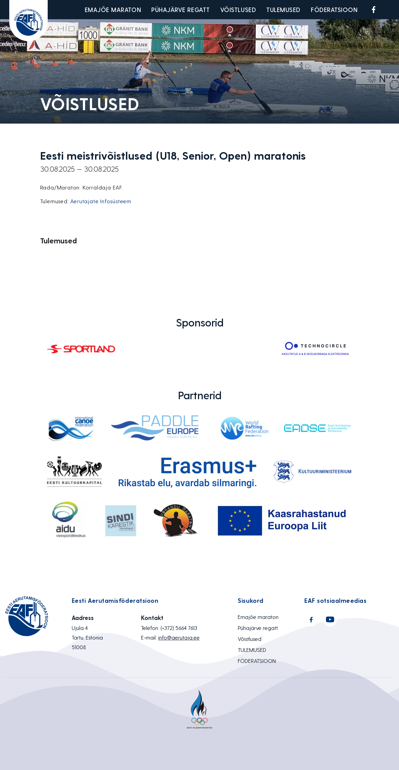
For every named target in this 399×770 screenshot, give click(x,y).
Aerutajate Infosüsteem (100, 201)
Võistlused (238, 9)
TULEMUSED (283, 9)
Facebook (373, 9)
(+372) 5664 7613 (179, 627)
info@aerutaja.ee (179, 637)
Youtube (389, 9)
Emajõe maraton (113, 9)
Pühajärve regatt (180, 9)
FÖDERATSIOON (334, 9)
